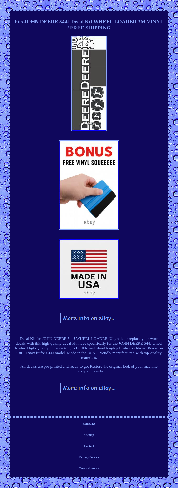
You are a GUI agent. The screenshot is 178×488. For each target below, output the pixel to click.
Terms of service (89, 468)
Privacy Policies (89, 457)
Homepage (89, 423)
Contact (89, 446)
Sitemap (89, 435)
